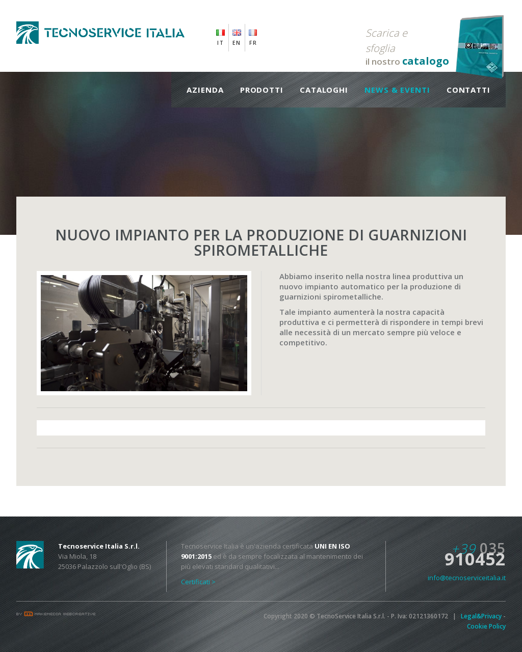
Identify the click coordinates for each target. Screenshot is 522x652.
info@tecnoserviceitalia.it (467, 577)
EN (236, 42)
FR (253, 42)
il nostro (407, 46)
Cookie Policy (486, 626)
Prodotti (261, 90)
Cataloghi (324, 90)
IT (220, 42)
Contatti (468, 90)
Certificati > (198, 581)
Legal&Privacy (481, 616)
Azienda (205, 90)
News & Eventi (397, 90)
